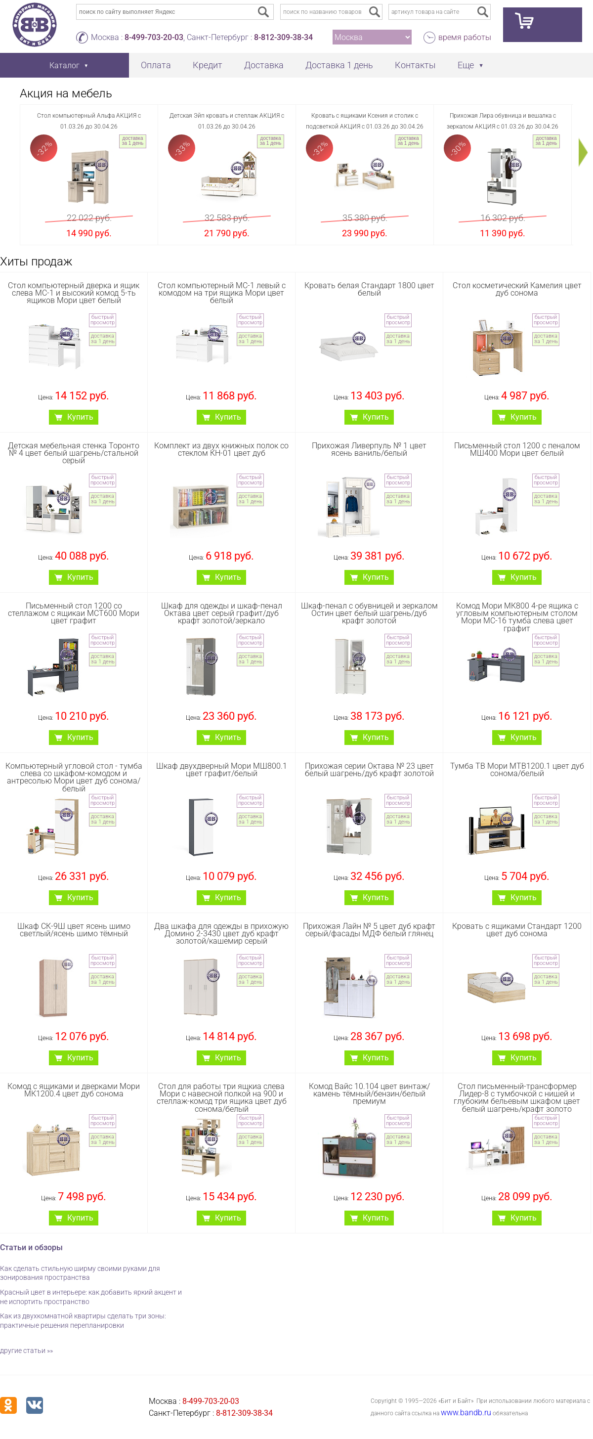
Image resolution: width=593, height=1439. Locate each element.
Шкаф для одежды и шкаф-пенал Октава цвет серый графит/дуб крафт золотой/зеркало (221, 613)
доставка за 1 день (132, 140)
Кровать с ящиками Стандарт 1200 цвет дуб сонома (517, 929)
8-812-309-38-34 (283, 37)
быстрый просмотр (102, 320)
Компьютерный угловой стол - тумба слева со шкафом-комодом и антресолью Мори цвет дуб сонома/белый (73, 777)
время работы (464, 37)
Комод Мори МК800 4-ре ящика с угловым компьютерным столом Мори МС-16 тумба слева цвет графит (517, 617)
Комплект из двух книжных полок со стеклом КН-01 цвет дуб (221, 449)
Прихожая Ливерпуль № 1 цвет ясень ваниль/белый (369, 449)
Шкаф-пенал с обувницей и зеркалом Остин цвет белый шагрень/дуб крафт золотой (369, 613)
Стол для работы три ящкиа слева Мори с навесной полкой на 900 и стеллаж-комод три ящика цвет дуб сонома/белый (222, 1098)
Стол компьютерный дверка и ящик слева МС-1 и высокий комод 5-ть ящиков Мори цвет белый (73, 293)
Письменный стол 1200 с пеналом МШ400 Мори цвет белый (517, 449)
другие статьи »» (26, 1350)
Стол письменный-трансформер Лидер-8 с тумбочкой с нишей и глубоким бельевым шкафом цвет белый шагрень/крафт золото (517, 1098)
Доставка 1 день (339, 65)
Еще (466, 65)
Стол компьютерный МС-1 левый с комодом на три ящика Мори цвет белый (222, 293)
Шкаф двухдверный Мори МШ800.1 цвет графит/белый (221, 769)
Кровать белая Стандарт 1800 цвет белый (369, 289)
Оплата (156, 65)
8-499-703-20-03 (154, 37)
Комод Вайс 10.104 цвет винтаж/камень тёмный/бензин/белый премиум (369, 1094)
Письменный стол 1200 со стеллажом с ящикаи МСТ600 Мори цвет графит (73, 613)
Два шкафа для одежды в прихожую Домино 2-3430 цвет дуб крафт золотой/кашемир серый (221, 933)
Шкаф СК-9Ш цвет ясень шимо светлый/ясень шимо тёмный (73, 929)
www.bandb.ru (466, 1412)
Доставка (264, 65)
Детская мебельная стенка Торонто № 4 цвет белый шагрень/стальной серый (73, 453)
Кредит (207, 65)
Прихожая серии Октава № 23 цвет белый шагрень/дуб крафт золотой (369, 769)
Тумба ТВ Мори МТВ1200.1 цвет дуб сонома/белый (517, 769)
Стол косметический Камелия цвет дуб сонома (517, 289)
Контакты (415, 65)
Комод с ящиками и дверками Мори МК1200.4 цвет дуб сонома (73, 1090)
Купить (80, 417)
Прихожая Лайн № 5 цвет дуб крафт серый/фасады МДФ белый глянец (369, 929)
